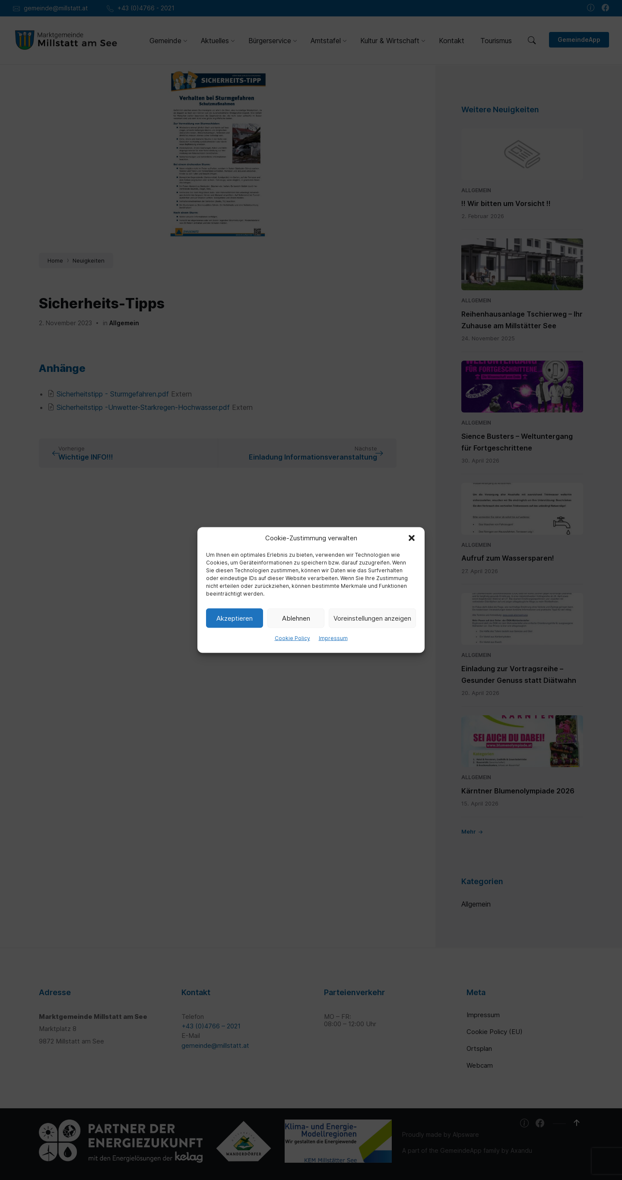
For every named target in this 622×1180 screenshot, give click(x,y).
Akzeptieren (234, 618)
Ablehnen (296, 618)
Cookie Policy (292, 638)
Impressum (333, 638)
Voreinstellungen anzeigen (372, 618)
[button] (411, 538)
